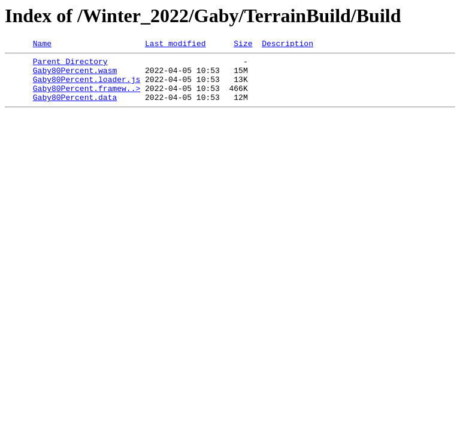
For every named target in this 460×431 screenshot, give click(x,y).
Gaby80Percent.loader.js (86, 86)
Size (243, 45)
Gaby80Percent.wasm (75, 75)
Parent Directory (70, 64)
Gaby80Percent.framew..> (86, 97)
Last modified (175, 45)
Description (287, 45)
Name (42, 45)
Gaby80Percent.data (75, 107)
